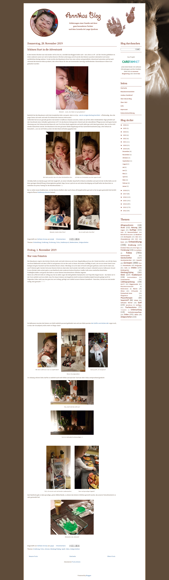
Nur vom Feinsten (37, 256)
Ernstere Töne (125, 248)
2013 (125, 207)
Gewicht (139, 260)
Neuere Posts (33, 556)
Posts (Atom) (76, 562)
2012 (125, 211)
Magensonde (133, 284)
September (126, 161)
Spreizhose (129, 305)
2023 (125, 135)
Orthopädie (134, 291)
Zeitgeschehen (83, 242)
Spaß (63, 549)
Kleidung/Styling (55, 549)
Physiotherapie (126, 298)
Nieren (135, 289)
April (124, 177)
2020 (125, 145)
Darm (122, 242)
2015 (125, 201)
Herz (140, 263)
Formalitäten (138, 250)
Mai (124, 174)
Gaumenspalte (125, 255)
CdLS (136, 237)
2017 (125, 194)
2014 (125, 204)
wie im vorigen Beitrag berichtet (89, 115)
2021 (125, 142)
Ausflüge (133, 230)
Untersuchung (136, 310)
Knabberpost (65, 242)
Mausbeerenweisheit (127, 92)
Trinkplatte (124, 310)
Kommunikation (132, 277)
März (124, 180)
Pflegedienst (124, 295)
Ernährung (45, 242)
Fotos (58, 242)
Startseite (72, 556)
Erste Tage (136, 248)
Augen (123, 230)
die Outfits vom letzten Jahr (100, 323)
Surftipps (139, 305)
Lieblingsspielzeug (128, 282)
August (125, 164)
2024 (125, 132)
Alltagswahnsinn (127, 225)
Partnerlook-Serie (126, 293)
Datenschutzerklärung (128, 113)
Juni (124, 170)
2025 (125, 128)
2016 (125, 197)
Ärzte (123, 228)
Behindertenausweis (127, 234)
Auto (122, 232)
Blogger (88, 575)
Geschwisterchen (126, 260)
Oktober (125, 158)
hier (139, 74)
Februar (125, 183)
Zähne (136, 315)
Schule (136, 300)
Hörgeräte (138, 265)
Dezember (126, 151)
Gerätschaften (126, 258)
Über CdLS (124, 102)
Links (122, 106)
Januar (125, 186)
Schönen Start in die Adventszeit (44, 49)
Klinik (123, 275)
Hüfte (126, 268)
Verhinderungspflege (135, 312)
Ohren (123, 291)
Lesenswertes (125, 279)
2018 (125, 190)
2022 (125, 138)
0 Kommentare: (61, 239)
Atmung (134, 228)
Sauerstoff (125, 300)
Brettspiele (127, 237)
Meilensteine (74, 242)
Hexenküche (127, 265)
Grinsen (47, 549)
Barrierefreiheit (133, 232)
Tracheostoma (130, 307)
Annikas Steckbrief (127, 95)
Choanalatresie (125, 239)
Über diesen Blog (126, 99)
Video (68, 549)
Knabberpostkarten (44, 192)
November (126, 155)
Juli (124, 167)
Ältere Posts (111, 556)
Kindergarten (125, 270)
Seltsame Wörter (127, 303)
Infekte (134, 268)
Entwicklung (37, 242)
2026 (125, 125)
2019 (125, 149)
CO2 (136, 239)
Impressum (124, 109)
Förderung (52, 242)
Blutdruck (139, 235)
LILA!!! (123, 284)
